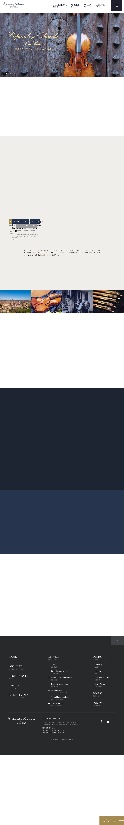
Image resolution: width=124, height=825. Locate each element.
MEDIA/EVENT (18, 766)
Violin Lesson (60, 761)
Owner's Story (101, 755)
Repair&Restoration (59, 755)
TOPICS (14, 756)
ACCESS (87, 5)
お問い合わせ (47, 325)
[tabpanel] (62, 45)
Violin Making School (60, 768)
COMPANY (99, 727)
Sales (54, 735)
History (98, 742)
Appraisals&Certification (61, 748)
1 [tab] (6, 73)
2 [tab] (10, 73)
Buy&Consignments (59, 742)
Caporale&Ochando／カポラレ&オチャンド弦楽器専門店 (21, 790)
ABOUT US (18, 737)
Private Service (57, 774)
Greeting (98, 735)
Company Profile (102, 748)
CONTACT (100, 5)
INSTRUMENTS (60, 5)
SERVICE (75, 5)
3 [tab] (14, 73)
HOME (13, 727)
